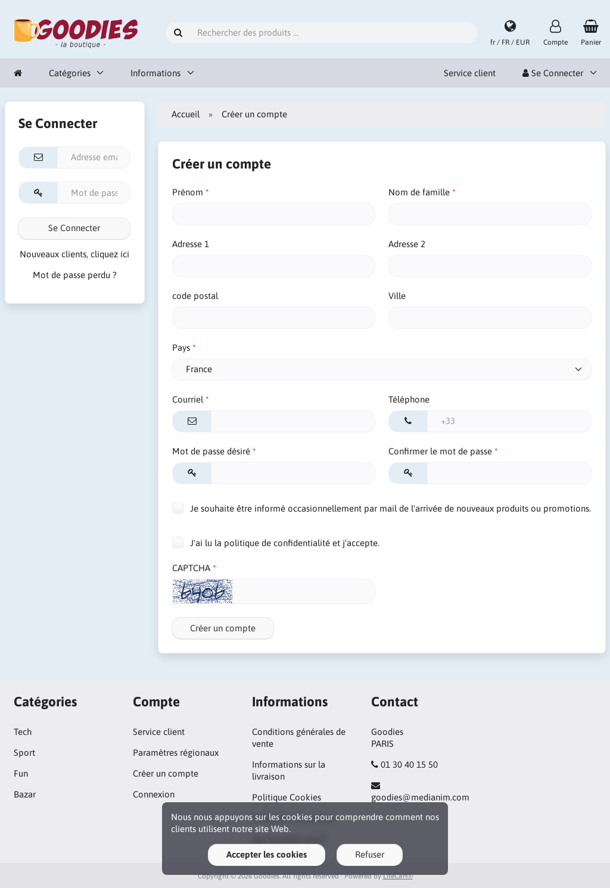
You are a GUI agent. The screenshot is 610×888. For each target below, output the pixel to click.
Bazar (25, 794)
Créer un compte (223, 628)
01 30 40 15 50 (409, 764)
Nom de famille (419, 192)
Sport (24, 752)
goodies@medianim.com (420, 797)
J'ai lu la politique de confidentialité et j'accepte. (275, 543)
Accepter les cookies (266, 854)
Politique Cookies (286, 797)
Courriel (187, 399)
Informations (155, 73)
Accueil (186, 114)
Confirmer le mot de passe (440, 451)
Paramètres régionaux (176, 752)
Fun (21, 773)
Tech (23, 732)
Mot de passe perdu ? (75, 275)
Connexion (154, 794)
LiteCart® (398, 876)
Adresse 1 (190, 244)
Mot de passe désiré (211, 451)
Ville (397, 296)
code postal (195, 296)
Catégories (70, 73)
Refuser (369, 854)
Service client (470, 73)
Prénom (187, 192)
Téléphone (409, 399)
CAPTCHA (191, 568)
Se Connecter (552, 73)
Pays (181, 347)
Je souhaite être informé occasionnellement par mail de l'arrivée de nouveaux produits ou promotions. (381, 507)
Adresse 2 (406, 244)
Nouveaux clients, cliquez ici (74, 254)
